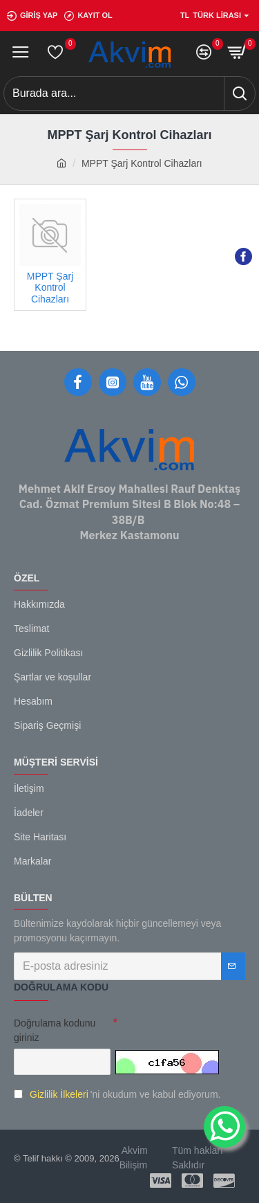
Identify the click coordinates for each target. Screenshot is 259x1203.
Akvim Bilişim (133, 1157)
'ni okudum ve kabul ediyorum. (117, 1094)
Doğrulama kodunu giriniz (54, 1030)
